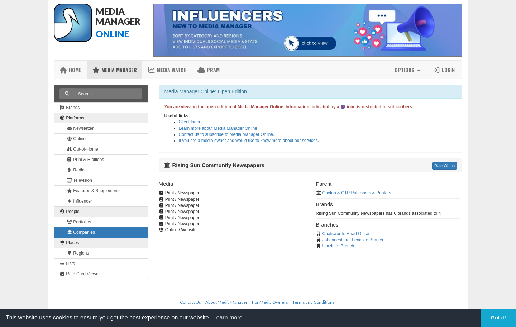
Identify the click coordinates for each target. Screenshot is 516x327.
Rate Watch (444, 166)
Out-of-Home (82, 149)
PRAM (208, 70)
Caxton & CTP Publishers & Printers (356, 192)
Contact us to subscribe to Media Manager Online (226, 134)
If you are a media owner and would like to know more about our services (248, 140)
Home (70, 70)
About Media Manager (226, 302)
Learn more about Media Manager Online (218, 128)
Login (444, 70)
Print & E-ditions (85, 159)
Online (76, 138)
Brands (69, 107)
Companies (81, 232)
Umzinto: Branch (338, 245)
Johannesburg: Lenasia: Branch (352, 239)
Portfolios (79, 221)
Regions (78, 253)
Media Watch (167, 70)
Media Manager (114, 70)
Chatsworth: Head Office (345, 233)
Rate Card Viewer (79, 273)
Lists (67, 263)
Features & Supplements (93, 190)
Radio (76, 169)
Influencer (79, 201)
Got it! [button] (498, 318)
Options (408, 70)
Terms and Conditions (313, 302)
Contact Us (190, 302)
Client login (189, 121)
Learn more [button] (228, 317)
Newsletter (80, 128)
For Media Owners (270, 302)
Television (79, 180)
